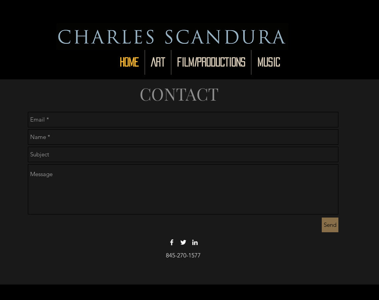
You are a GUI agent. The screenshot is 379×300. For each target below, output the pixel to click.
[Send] (330, 225)
